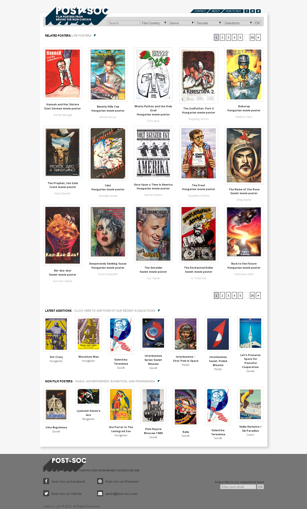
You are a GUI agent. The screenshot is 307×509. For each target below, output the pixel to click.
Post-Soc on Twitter (62, 493)
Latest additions (100, 310)
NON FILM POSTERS (100, 381)
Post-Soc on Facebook (64, 481)
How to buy (233, 11)
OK (257, 22)
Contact (200, 11)
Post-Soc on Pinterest (118, 481)
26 (252, 37)
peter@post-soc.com (117, 493)
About (216, 11)
